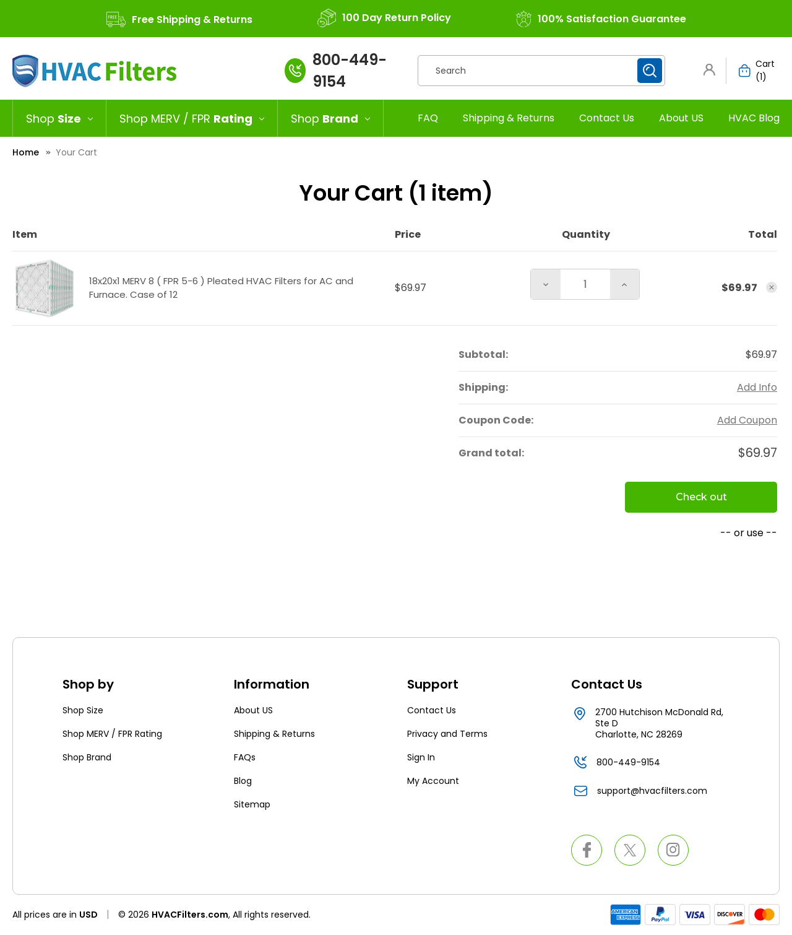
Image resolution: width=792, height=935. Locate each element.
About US (681, 118)
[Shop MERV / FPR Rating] (192, 118)
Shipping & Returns (508, 118)
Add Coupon (747, 420)
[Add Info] (757, 387)
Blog (243, 781)
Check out (701, 497)
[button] (712, 70)
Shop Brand (86, 757)
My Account (433, 781)
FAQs (245, 757)
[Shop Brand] (331, 118)
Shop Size (82, 710)
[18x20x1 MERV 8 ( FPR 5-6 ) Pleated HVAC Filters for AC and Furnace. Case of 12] (585, 284)
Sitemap (252, 804)
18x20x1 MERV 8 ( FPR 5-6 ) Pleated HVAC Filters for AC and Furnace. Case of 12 (221, 288)
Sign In (421, 757)
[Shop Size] (59, 118)
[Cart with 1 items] (753, 71)
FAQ (428, 118)
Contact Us (606, 118)
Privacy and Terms (447, 734)
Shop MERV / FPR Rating (112, 734)
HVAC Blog (754, 118)
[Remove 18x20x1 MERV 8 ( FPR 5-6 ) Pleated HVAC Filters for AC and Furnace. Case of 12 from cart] (771, 287)
